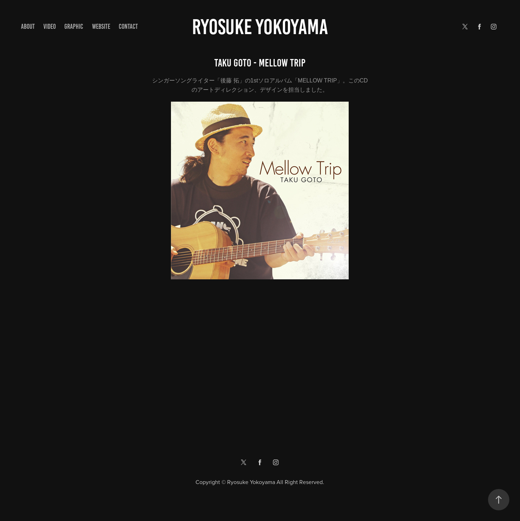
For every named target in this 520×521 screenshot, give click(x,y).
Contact (128, 26)
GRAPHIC (73, 26)
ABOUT (28, 26)
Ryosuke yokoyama (260, 26)
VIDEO (49, 26)
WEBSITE (101, 26)
